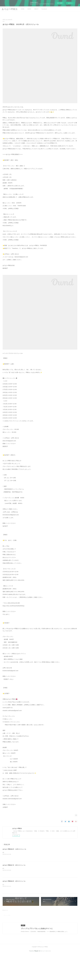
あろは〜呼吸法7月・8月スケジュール (14, 865)
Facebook (44, 9)
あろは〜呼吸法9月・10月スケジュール (14, 849)
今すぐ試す (60, 3)
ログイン (70, 3)
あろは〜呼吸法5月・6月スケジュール (14, 881)
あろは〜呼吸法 (10, 9)
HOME (22, 9)
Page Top (40, 942)
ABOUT (36, 9)
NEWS (29, 9)
